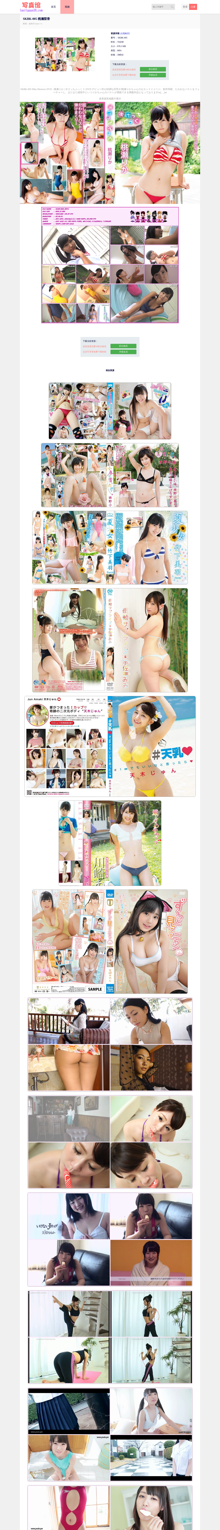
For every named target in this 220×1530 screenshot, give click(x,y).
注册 (193, 6)
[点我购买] (125, 33)
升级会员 (153, 75)
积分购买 (153, 69)
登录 (185, 6)
